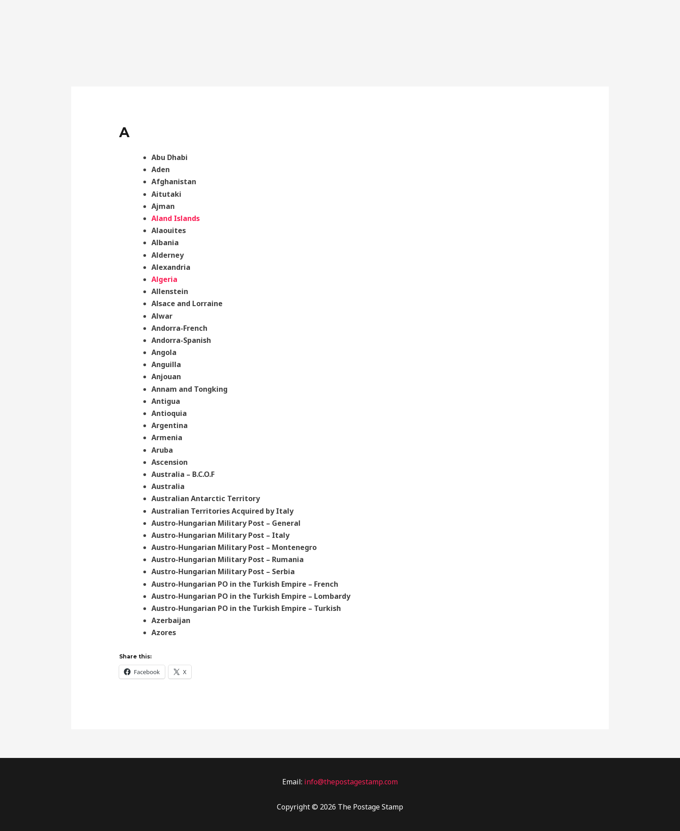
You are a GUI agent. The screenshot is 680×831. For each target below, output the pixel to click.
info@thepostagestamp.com (350, 782)
